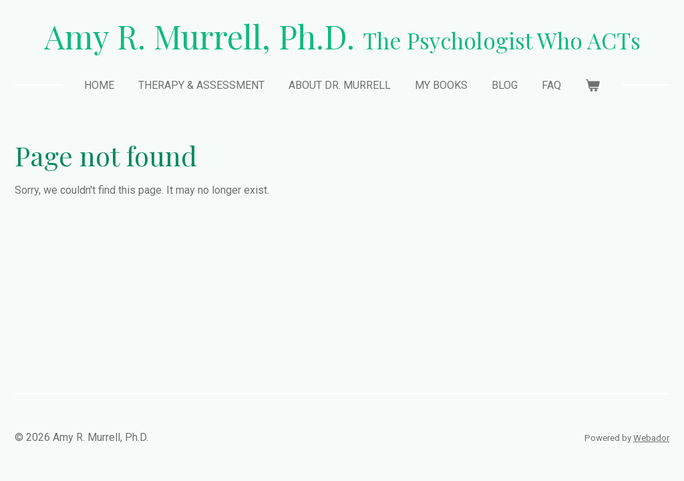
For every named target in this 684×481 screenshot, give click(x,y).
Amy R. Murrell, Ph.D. (342, 36)
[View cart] (592, 85)
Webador (651, 438)
